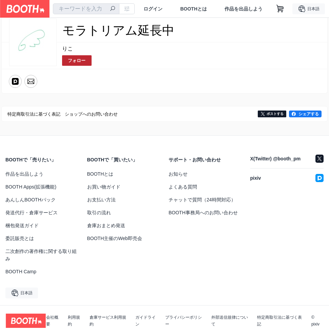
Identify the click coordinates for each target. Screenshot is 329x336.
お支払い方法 (101, 199)
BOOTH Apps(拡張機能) (30, 187)
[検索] (113, 9)
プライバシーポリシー (183, 320)
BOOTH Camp (20, 271)
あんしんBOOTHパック (30, 199)
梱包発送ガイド (22, 225)
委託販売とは (19, 238)
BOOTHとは (193, 8)
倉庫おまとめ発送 (106, 225)
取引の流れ (99, 212)
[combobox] (86, 8)
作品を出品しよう (244, 8)
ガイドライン (145, 320)
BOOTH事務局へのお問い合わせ (203, 212)
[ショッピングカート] (280, 9)
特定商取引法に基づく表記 (279, 320)
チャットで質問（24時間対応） (202, 199)
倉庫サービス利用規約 (108, 320)
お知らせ (178, 174)
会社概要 (52, 320)
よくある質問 (183, 187)
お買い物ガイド (103, 187)
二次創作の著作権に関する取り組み (41, 255)
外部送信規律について (229, 320)
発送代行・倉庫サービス (31, 212)
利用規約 (74, 320)
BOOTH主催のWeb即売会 (114, 238)
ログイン (152, 8)
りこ (67, 49)
